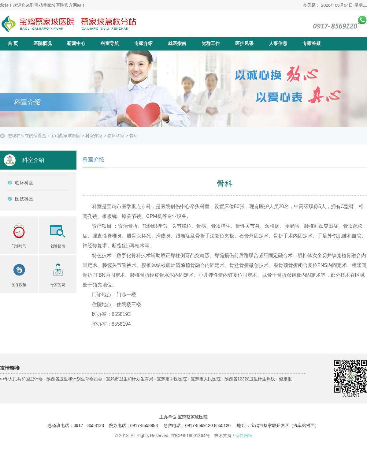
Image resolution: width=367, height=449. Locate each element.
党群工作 (211, 43)
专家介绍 (143, 43)
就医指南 (177, 43)
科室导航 (110, 43)
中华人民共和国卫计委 (21, 378)
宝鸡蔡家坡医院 (65, 135)
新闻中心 (76, 43)
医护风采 (244, 43)
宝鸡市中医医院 (172, 378)
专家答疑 (311, 43)
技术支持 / (233, 435)
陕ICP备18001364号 (190, 435)
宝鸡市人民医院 (206, 378)
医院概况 (42, 43)
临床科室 (115, 135)
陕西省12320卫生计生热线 (249, 378)
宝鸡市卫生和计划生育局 (129, 378)
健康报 (285, 378)
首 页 (13, 43)
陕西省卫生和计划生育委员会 (74, 378)
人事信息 (278, 43)
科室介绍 (93, 135)
